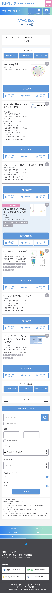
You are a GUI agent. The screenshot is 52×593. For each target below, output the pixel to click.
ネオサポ (13, 536)
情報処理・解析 (8, 516)
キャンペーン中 (11, 423)
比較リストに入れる (41, 55)
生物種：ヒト (9, 509)
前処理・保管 (33, 515)
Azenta (4, 505)
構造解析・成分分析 (17, 515)
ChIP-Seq (5, 501)
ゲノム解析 (5, 513)
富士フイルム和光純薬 (39, 505)
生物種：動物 (15, 509)
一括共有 (26, 55)
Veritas (13, 505)
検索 (44, 417)
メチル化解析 (17, 501)
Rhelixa (9, 505)
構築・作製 (27, 515)
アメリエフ (25, 505)
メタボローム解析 (9, 515)
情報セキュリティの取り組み (25, 587)
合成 (23, 515)
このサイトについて (34, 585)
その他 (22, 501)
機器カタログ (39, 528)
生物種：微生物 (22, 509)
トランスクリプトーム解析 (24, 513)
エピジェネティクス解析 (13, 513)
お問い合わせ (26, 88)
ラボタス (39, 532)
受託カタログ (17, 11)
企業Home (13, 528)
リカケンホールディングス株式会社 (17, 553)
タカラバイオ (31, 505)
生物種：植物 (28, 509)
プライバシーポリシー (17, 585)
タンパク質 (34, 509)
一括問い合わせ (11, 55)
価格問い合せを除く (13, 441)
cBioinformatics (19, 505)
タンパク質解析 (33, 513)
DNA (4, 509)
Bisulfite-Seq (10, 501)
